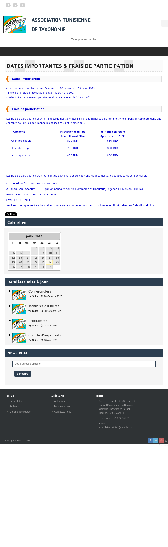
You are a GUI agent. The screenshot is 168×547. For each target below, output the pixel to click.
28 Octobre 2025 (51, 296)
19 (13, 262)
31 (50, 266)
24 (50, 262)
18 (57, 257)
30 (43, 266)
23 (43, 262)
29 (36, 266)
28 (28, 266)
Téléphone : (106, 418)
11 (57, 253)
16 (43, 257)
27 (20, 266)
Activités (14, 406)
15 (36, 257)
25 (57, 262)
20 (20, 262)
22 (36, 262)
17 (50, 257)
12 (13, 257)
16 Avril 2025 (49, 340)
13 (20, 257)
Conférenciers (39, 291)
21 (28, 262)
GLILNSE (163, 445)
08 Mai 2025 (49, 325)
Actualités (59, 401)
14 (28, 257)
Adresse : (104, 401)
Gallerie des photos (20, 411)
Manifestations (62, 406)
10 (50, 253)
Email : (102, 423)
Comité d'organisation (46, 335)
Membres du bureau (45, 306)
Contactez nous (62, 411)
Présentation (16, 401)
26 (13, 266)
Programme (37, 320)
